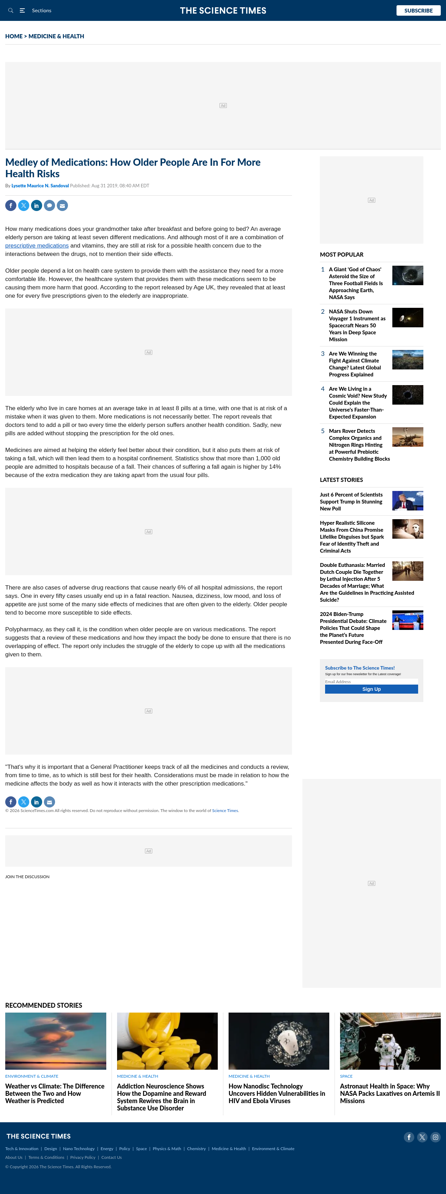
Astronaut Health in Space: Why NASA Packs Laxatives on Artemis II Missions (390, 1093)
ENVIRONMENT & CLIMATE (31, 1076)
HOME (14, 36)
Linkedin (36, 205)
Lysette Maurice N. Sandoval (40, 185)
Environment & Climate (273, 1148)
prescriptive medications (37, 245)
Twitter (23, 205)
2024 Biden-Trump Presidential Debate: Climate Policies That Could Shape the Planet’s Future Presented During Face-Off (353, 628)
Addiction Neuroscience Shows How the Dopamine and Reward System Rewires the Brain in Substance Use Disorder (161, 1097)
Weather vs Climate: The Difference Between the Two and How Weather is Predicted (55, 1093)
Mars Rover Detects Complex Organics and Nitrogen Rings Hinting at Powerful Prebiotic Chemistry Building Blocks (359, 445)
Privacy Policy (82, 1157)
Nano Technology (79, 1148)
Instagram (435, 1137)
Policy (124, 1148)
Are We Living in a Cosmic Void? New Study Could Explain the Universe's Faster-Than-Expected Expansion (358, 402)
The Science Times (223, 10)
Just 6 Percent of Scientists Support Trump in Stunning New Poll (351, 501)
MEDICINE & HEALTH (56, 36)
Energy (107, 1148)
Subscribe (419, 10)
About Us (13, 1157)
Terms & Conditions (46, 1157)
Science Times (225, 810)
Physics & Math (167, 1148)
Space (141, 1148)
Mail (62, 205)
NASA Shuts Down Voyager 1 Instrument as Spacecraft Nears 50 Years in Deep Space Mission (357, 325)
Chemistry (196, 1148)
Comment (49, 205)
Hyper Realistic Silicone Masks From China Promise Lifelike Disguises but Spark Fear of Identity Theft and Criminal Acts (352, 537)
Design (50, 1148)
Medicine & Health (229, 1148)
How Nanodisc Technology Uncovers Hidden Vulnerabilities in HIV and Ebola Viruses (277, 1093)
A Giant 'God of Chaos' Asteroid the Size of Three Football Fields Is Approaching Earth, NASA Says (356, 283)
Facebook (10, 205)
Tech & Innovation (21, 1148)
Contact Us (111, 1157)
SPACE (346, 1076)
